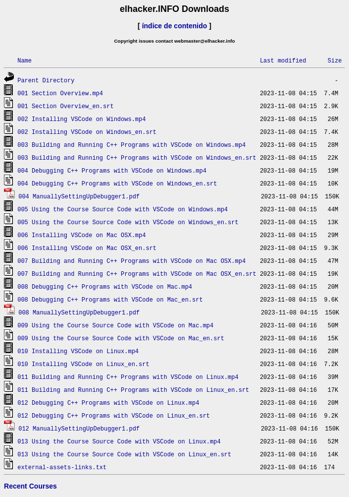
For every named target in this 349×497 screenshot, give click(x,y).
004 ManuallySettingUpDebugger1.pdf (79, 196)
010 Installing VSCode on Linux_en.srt (83, 364)
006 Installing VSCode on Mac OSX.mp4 (81, 235)
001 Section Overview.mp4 (60, 93)
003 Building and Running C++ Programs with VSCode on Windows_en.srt (136, 157)
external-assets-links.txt (61, 467)
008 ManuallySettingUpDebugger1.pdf (79, 312)
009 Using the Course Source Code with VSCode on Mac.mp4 (115, 325)
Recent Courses (30, 486)
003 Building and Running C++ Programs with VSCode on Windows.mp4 (131, 144)
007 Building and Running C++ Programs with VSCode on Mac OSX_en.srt (136, 273)
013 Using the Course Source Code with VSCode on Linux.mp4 (118, 441)
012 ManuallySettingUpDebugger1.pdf (79, 428)
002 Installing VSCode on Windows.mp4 (81, 119)
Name (24, 60)
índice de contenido (174, 26)
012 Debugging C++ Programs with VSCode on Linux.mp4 (108, 402)
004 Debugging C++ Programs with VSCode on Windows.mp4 (111, 170)
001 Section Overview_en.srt (65, 106)
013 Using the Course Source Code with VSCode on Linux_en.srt (124, 454)
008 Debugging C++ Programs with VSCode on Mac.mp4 (104, 286)
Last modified (283, 60)
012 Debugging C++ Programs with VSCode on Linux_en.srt (113, 415)
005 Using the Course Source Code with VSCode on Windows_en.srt (127, 222)
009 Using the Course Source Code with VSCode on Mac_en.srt (120, 338)
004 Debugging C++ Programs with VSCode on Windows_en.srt (117, 183)
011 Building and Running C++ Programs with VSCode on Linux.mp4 (127, 377)
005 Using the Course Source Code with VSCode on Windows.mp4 (122, 209)
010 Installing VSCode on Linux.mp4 (78, 351)
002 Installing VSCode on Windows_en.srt (86, 131)
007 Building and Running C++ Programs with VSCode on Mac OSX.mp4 (131, 260)
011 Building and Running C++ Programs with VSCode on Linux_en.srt (133, 389)
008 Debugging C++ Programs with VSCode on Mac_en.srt (109, 299)
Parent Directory (45, 80)
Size (335, 60)
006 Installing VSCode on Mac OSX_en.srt (86, 248)
